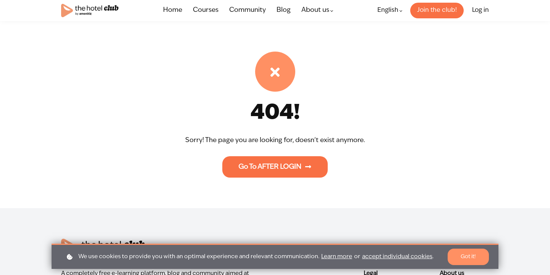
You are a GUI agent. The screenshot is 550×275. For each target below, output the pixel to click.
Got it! (468, 256)
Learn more (336, 257)
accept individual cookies (397, 257)
